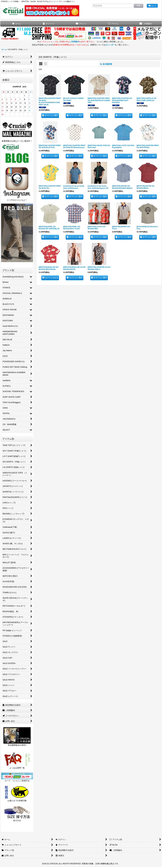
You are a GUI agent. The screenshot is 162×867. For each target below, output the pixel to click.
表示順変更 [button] (106, 64)
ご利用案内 (74, 41)
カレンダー (110, 45)
